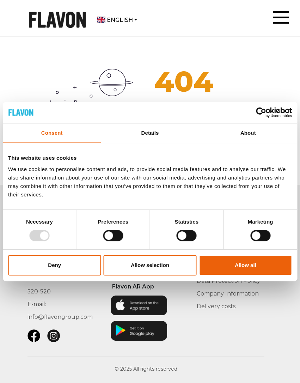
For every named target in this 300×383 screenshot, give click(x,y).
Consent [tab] (52, 133)
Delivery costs (216, 306)
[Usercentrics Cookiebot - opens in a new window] (261, 112)
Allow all (245, 265)
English (115, 20)
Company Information (228, 293)
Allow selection (150, 265)
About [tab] (248, 133)
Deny (54, 265)
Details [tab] (150, 133)
